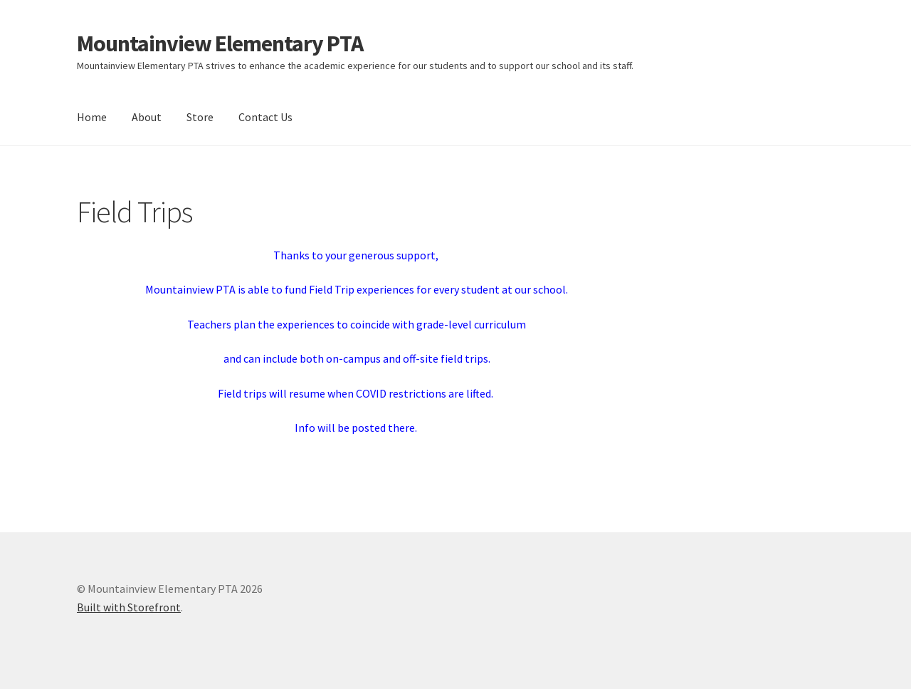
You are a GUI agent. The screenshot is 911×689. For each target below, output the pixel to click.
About (147, 117)
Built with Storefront (129, 607)
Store (200, 117)
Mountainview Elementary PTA (220, 43)
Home (92, 117)
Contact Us (265, 117)
